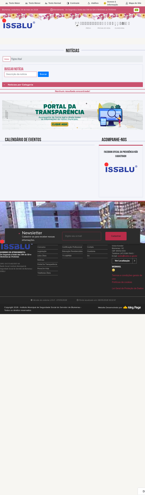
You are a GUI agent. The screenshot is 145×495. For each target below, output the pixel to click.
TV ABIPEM (66, 256)
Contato (90, 247)
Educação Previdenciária (72, 251)
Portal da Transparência (47, 264)
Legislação (41, 251)
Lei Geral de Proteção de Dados (127, 288)
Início (6, 59)
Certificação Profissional (72, 247)
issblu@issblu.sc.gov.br (127, 256)
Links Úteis (41, 256)
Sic (88, 256)
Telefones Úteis (44, 273)
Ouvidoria (91, 251)
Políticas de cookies (122, 282)
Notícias (40, 260)
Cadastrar (116, 236)
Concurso (41, 247)
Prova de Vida (43, 269)
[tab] (77, 25)
